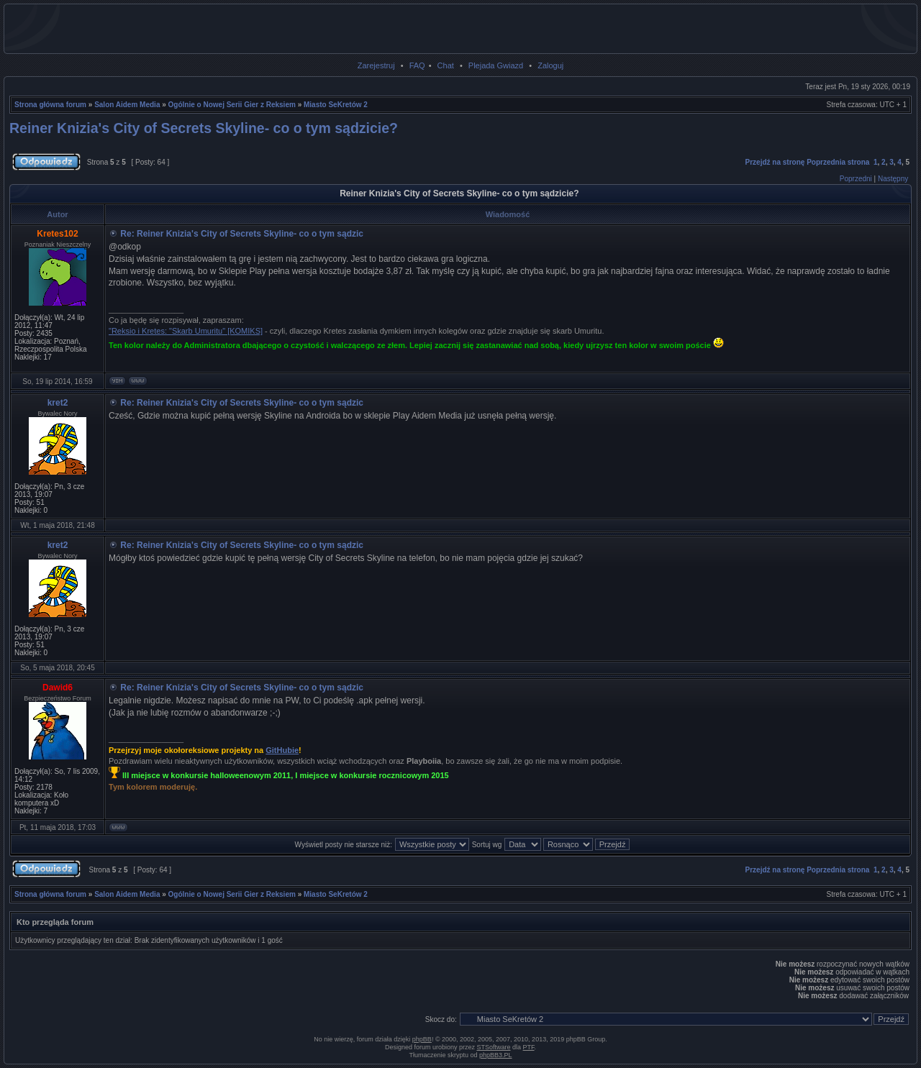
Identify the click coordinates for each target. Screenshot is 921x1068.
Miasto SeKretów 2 (336, 105)
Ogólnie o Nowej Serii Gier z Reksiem (232, 105)
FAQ (417, 65)
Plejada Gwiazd (495, 65)
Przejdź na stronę (775, 162)
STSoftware (494, 1047)
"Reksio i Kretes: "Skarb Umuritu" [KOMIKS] (186, 331)
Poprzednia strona (838, 162)
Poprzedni (856, 179)
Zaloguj (550, 65)
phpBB (422, 1039)
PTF (529, 1047)
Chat (445, 65)
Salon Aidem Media (127, 105)
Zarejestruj (376, 65)
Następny (893, 179)
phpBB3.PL (495, 1055)
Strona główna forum (50, 105)
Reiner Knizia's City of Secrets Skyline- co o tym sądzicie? (203, 128)
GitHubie (282, 750)
